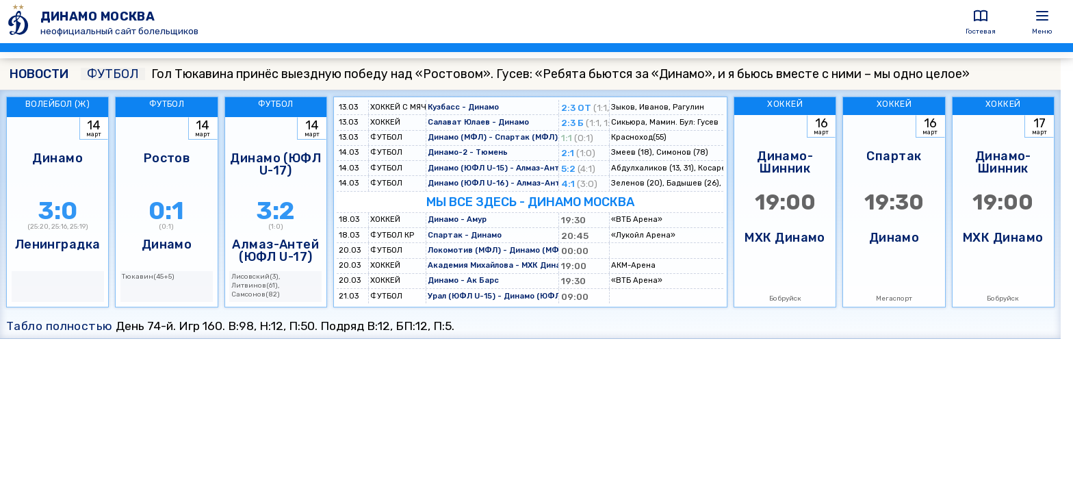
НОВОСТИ (39, 74)
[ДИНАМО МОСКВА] (20, 21)
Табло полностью (59, 326)
